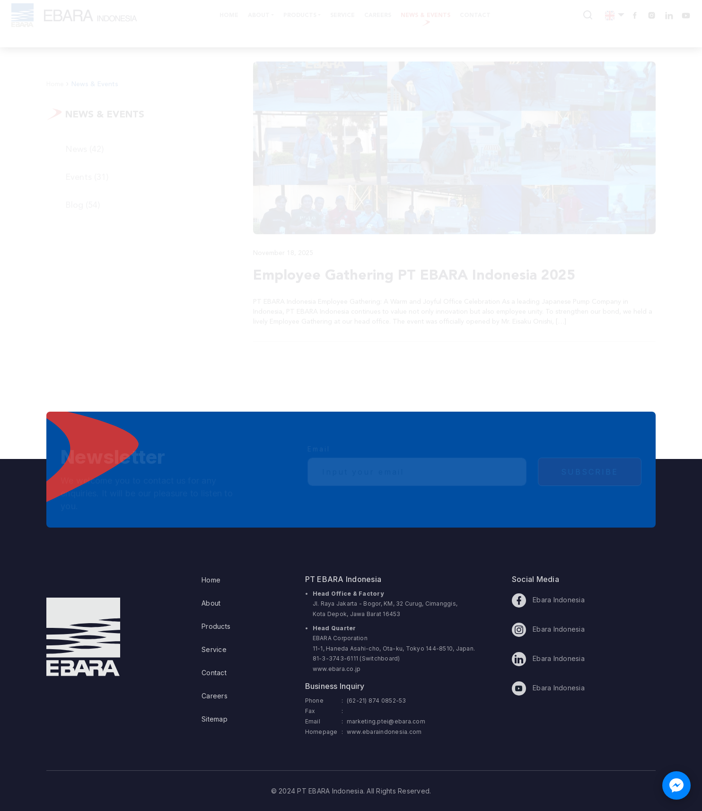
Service (214, 649)
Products (216, 626)
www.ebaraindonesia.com (384, 731)
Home (211, 580)
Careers (215, 696)
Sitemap (215, 719)
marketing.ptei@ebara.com (386, 721)
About (211, 603)
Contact (214, 673)
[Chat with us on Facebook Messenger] (676, 785)
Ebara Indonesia (548, 600)
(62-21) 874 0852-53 (376, 700)
